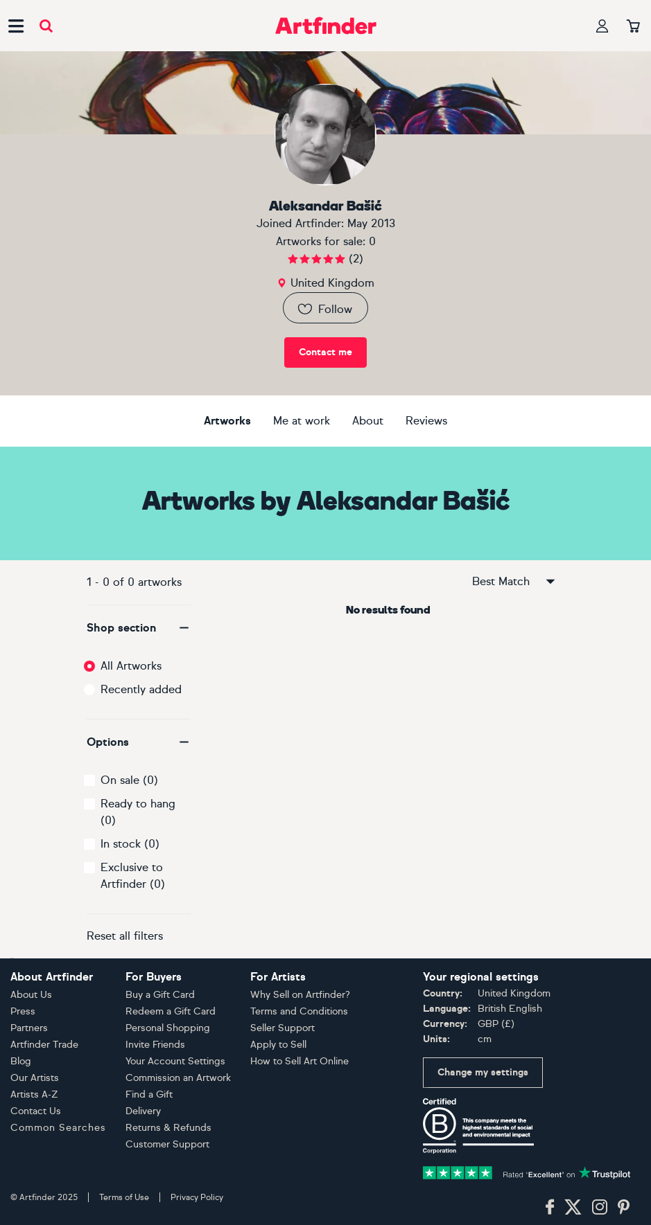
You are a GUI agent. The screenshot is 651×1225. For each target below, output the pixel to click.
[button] (139, 628)
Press (22, 1011)
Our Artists (34, 1078)
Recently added (141, 689)
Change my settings (482, 1072)
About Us (31, 995)
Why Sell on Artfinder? (300, 995)
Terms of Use (124, 1197)
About (367, 420)
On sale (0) (129, 780)
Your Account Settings (175, 1061)
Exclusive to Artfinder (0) (133, 876)
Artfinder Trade (44, 1044)
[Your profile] (602, 26)
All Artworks (131, 665)
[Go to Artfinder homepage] (325, 25)
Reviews (426, 420)
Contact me (325, 352)
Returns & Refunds (168, 1128)
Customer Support (167, 1144)
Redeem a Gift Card (170, 1011)
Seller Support (282, 1028)
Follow (324, 309)
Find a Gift (149, 1094)
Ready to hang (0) (138, 812)
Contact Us (35, 1111)
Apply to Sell (278, 1044)
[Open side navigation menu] (16, 25)
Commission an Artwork (178, 1078)
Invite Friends (155, 1044)
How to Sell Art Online (299, 1061)
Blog (20, 1061)
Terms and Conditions (299, 1011)
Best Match (514, 581)
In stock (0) (130, 843)
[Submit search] (46, 26)
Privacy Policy (197, 1197)
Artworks (227, 420)
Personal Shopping (167, 1028)
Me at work (301, 420)
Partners (29, 1028)
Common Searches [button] (58, 1128)
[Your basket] (633, 27)
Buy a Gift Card (160, 995)
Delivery (143, 1111)
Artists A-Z (34, 1094)
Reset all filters (125, 935)
